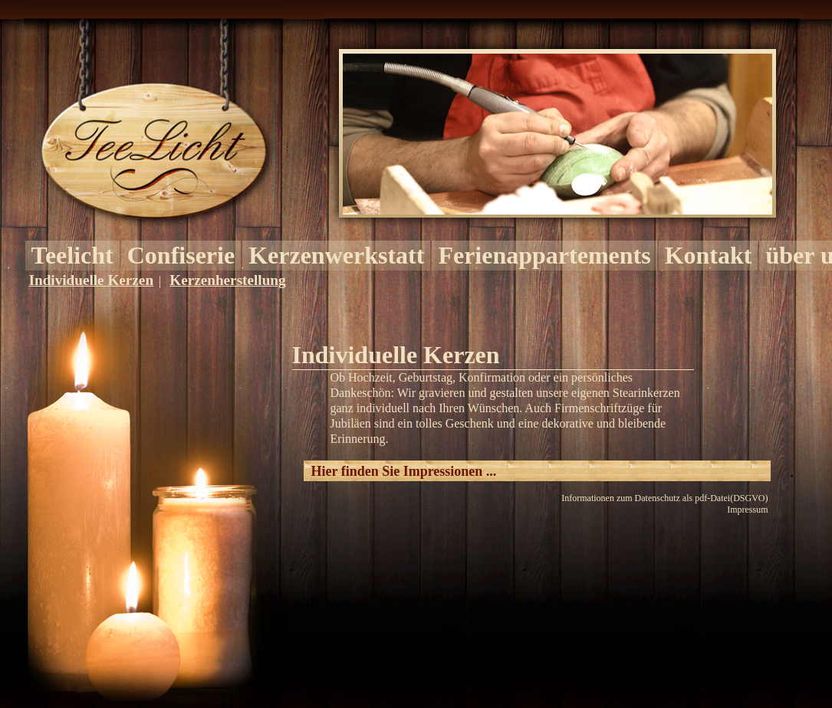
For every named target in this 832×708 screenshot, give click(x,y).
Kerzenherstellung (227, 280)
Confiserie (181, 255)
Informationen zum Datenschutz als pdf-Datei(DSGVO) (664, 498)
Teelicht (72, 255)
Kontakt (708, 255)
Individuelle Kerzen (91, 280)
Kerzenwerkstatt (336, 255)
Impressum (747, 509)
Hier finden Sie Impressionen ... (404, 471)
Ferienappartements (544, 255)
